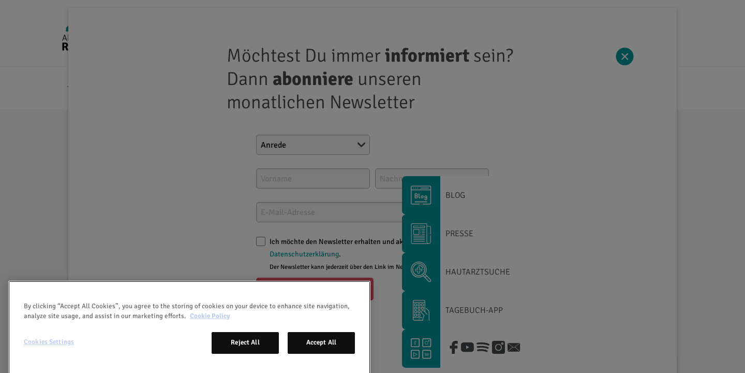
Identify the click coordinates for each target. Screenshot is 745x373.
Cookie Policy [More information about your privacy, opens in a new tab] (210, 335)
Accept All (321, 361)
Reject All (245, 361)
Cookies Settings (49, 361)
